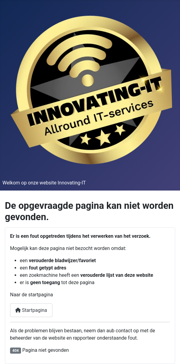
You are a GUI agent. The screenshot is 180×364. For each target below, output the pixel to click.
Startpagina (31, 310)
